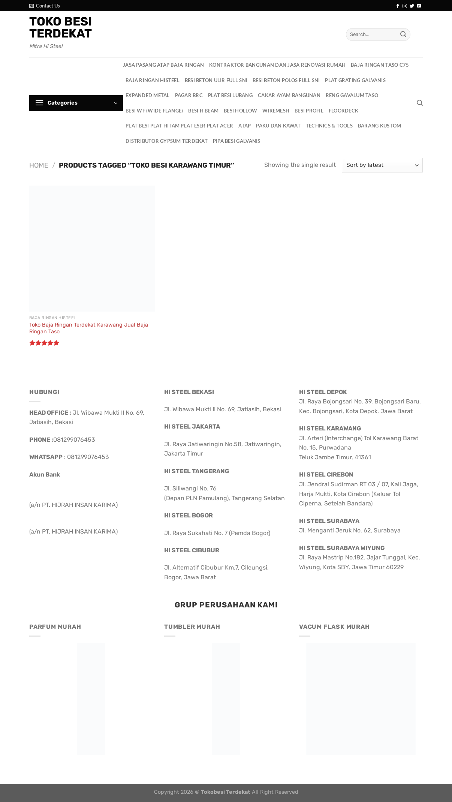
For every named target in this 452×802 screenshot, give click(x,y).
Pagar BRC (189, 95)
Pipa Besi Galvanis (236, 141)
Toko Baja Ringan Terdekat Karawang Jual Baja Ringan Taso (88, 328)
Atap (244, 126)
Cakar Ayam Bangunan (289, 95)
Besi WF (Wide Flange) (154, 111)
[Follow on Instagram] (405, 6)
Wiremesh (275, 111)
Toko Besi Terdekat (60, 27)
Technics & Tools (329, 126)
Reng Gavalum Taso (352, 95)
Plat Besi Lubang (230, 95)
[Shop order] (382, 165)
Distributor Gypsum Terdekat (167, 141)
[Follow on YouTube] (419, 6)
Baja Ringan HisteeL (153, 80)
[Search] (420, 103)
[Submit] (403, 34)
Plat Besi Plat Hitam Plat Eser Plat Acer (179, 126)
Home (38, 165)
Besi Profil (309, 111)
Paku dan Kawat (278, 126)
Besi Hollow (240, 111)
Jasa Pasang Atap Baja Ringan (163, 65)
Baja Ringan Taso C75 (380, 65)
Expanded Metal (148, 95)
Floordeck (343, 111)
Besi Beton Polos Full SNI (286, 80)
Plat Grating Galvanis (355, 80)
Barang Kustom (379, 126)
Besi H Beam (203, 111)
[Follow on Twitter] (412, 6)
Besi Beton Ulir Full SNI (216, 80)
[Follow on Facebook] (397, 6)
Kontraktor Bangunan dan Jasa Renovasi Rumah (277, 65)
